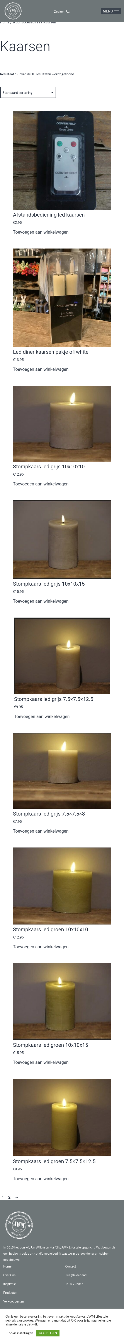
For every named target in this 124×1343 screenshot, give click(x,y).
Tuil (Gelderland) (76, 1275)
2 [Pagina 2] (9, 1197)
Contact (70, 1266)
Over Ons (9, 1275)
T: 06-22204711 (76, 1284)
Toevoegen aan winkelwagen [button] (41, 232)
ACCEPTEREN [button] (48, 1333)
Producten (10, 1292)
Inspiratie (9, 1284)
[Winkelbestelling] (28, 92)
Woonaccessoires (26, 22)
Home (4, 22)
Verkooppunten (13, 1301)
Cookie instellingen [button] (20, 1333)
